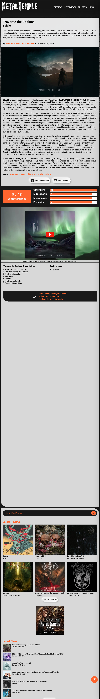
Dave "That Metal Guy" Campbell (20, 43)
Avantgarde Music (17, 174)
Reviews (58, 7)
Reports (82, 7)
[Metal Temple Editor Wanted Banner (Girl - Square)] (50, 634)
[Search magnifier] (93, 513)
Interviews (70, 7)
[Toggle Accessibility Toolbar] (94, 679)
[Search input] (48, 513)
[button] (50, 235)
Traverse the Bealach (41, 174)
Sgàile (28, 174)
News (91, 7)
